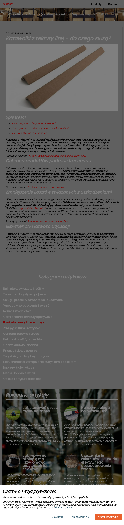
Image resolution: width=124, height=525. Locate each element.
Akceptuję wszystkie (108, 517)
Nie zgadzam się (80, 517)
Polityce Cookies (64, 507)
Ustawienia (57, 517)
